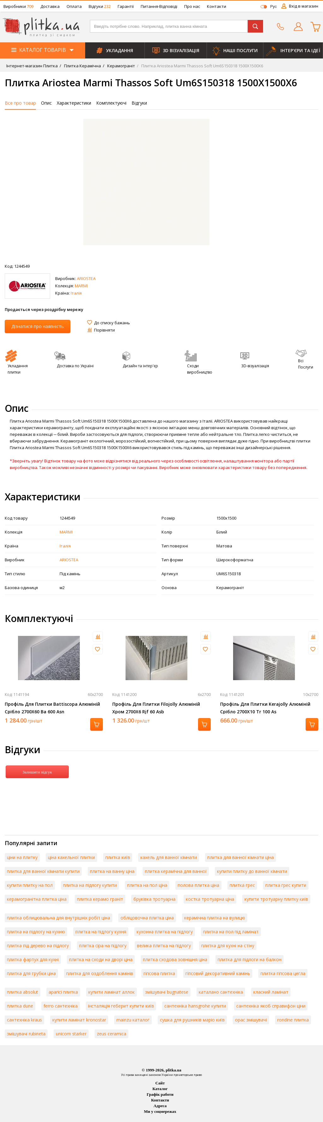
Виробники (18, 6)
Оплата (74, 6)
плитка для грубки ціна (31, 973)
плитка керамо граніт (100, 899)
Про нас (192, 6)
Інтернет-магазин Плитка (32, 66)
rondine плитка (293, 1020)
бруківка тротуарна (154, 899)
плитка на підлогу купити (90, 885)
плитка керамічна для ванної (176, 871)
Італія (76, 293)
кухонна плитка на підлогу (165, 932)
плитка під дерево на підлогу (38, 945)
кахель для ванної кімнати (168, 857)
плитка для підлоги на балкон (249, 959)
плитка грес (242, 885)
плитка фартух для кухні (33, 959)
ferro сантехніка (61, 1006)
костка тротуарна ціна (210, 899)
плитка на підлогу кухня (100, 932)
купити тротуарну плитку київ (276, 899)
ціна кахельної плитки (71, 857)
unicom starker (71, 1034)
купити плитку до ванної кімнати (252, 871)
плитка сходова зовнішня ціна (175, 959)
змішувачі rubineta (26, 1034)
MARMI (81, 286)
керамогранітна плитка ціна (37, 899)
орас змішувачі (251, 1020)
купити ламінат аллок (111, 992)
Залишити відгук (37, 772)
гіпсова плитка (159, 973)
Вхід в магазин (303, 6)
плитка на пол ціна (147, 885)
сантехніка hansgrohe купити (195, 1006)
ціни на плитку (22, 857)
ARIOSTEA (86, 278)
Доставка (50, 6)
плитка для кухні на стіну (227, 945)
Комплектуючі (111, 103)
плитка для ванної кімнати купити (43, 871)
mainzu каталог (133, 1020)
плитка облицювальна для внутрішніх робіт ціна (58, 918)
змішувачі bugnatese (166, 992)
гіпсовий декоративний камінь (217, 973)
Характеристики (74, 103)
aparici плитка (63, 992)
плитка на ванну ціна (112, 871)
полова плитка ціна (198, 885)
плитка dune (20, 1006)
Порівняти (104, 330)
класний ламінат (270, 992)
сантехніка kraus (24, 1020)
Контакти (216, 6)
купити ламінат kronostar (79, 1020)
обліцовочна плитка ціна (147, 918)
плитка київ (117, 857)
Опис (46, 103)
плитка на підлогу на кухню (36, 932)
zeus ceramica (111, 1034)
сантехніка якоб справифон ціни (270, 1006)
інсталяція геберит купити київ (121, 1006)
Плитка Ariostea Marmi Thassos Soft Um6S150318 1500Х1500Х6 (201, 66)
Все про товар (20, 103)
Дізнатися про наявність (37, 326)
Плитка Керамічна (82, 66)
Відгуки (100, 6)
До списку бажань (112, 323)
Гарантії (126, 6)
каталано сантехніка (221, 992)
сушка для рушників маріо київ (192, 1020)
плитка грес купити (285, 885)
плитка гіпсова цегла (283, 973)
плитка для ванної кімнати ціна (240, 857)
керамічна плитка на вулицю (214, 918)
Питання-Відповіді (159, 6)
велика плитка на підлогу (164, 945)
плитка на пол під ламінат (231, 932)
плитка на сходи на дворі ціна (100, 959)
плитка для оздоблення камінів (99, 973)
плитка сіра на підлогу (102, 945)
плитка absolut (22, 992)
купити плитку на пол (30, 885)
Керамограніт (120, 66)
